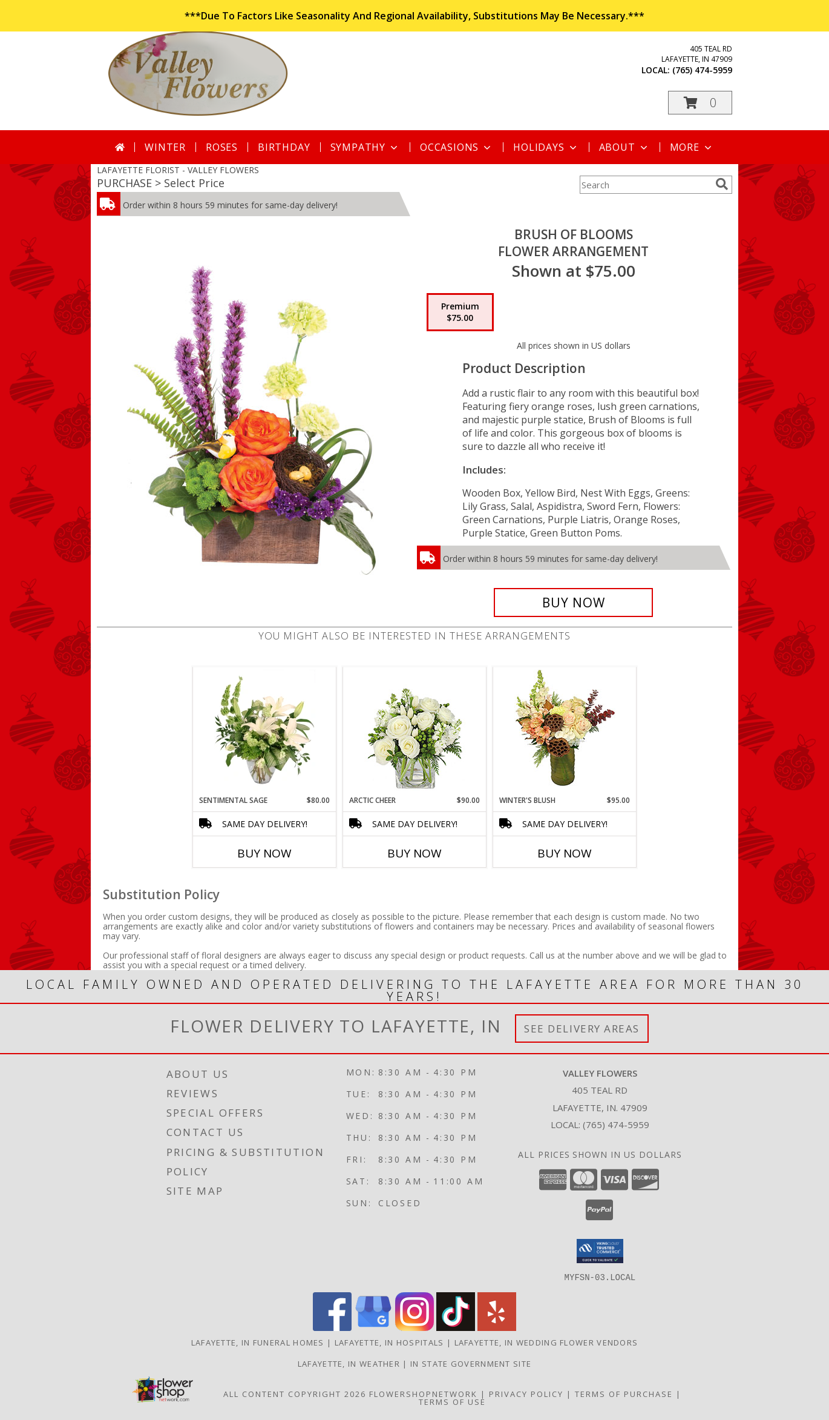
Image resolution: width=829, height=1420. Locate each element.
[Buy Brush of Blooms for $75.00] (573, 602)
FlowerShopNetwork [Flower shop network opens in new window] (423, 1393)
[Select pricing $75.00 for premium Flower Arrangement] (460, 312)
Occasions (456, 147)
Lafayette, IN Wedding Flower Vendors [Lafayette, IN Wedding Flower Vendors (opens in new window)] (546, 1341)
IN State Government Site (470, 1363)
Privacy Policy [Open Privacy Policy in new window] (526, 1393)
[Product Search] (645, 184)
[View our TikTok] (455, 1327)
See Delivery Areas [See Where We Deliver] (582, 1028)
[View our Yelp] (496, 1327)
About (624, 147)
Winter (165, 147)
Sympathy (365, 147)
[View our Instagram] (414, 1327)
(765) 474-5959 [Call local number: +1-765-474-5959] (702, 70)
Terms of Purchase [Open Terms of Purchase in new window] (624, 1393)
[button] (700, 102)
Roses (222, 147)
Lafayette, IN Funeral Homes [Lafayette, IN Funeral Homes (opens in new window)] (257, 1341)
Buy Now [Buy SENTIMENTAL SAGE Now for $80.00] (264, 853)
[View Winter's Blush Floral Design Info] (564, 731)
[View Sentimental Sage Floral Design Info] (264, 731)
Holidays (545, 147)
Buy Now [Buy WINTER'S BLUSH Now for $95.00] (564, 853)
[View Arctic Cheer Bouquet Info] (414, 731)
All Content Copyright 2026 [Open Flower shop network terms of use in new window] (294, 1393)
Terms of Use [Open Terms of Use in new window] (452, 1401)
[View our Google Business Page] (373, 1327)
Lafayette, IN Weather (349, 1363)
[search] (722, 184)
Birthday (284, 147)
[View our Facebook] (332, 1327)
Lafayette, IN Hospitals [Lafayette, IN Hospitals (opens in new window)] (389, 1341)
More (692, 147)
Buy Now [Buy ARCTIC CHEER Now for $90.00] (414, 853)
